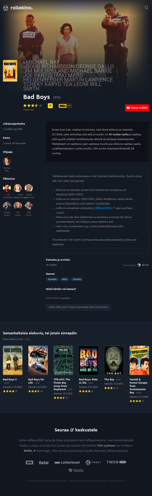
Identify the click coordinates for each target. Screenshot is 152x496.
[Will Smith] (29, 209)
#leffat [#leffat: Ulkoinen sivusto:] (28, 450)
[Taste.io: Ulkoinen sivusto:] (76, 470)
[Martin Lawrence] (29, 191)
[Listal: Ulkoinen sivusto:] (43, 462)
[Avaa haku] (146, 6)
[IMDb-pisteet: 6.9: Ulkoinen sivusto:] (87, 106)
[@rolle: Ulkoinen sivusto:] (143, 265)
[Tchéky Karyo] (7, 209)
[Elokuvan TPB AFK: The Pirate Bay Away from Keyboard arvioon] (63, 373)
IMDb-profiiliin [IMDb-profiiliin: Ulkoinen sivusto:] (103, 208)
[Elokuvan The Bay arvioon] (114, 368)
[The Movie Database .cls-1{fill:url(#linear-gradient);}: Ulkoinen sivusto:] (116, 462)
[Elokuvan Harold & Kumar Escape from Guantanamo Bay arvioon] (139, 374)
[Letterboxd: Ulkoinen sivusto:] (67, 462)
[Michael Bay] (7, 164)
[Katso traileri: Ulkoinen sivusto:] (137, 105)
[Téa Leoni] (18, 209)
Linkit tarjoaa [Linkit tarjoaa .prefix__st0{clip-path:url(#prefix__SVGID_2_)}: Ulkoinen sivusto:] (58, 298)
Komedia (52, 279)
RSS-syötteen (107, 445)
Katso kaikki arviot (16, 339)
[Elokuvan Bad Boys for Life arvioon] (38, 369)
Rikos (64, 279)
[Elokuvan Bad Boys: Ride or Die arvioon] (88, 369)
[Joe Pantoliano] (7, 191)
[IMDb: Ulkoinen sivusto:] (29, 462)
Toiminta (77, 279)
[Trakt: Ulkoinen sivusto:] (94, 462)
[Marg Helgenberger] (18, 191)
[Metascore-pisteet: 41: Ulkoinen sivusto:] (72, 105)
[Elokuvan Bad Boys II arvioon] (12, 369)
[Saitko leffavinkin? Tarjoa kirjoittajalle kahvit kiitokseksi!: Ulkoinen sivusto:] (78, 307)
